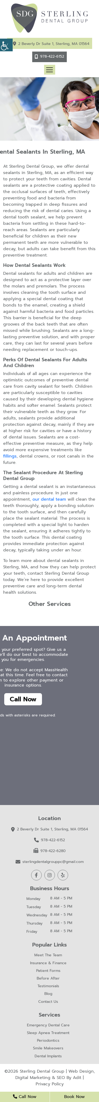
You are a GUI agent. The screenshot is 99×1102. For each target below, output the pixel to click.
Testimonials (48, 986)
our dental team (49, 499)
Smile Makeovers (48, 1048)
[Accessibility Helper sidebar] (6, 45)
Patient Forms (48, 971)
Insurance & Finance (48, 963)
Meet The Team (48, 955)
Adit (77, 1077)
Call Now (23, 699)
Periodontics (48, 1041)
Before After (48, 978)
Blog (48, 994)
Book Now (74, 1097)
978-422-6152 (52, 56)
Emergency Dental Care (48, 1025)
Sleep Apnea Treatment (48, 1033)
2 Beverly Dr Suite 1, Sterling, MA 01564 (53, 44)
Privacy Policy (50, 1084)
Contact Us (48, 1002)
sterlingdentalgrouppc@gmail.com (50, 861)
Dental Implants (48, 1056)
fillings (10, 456)
